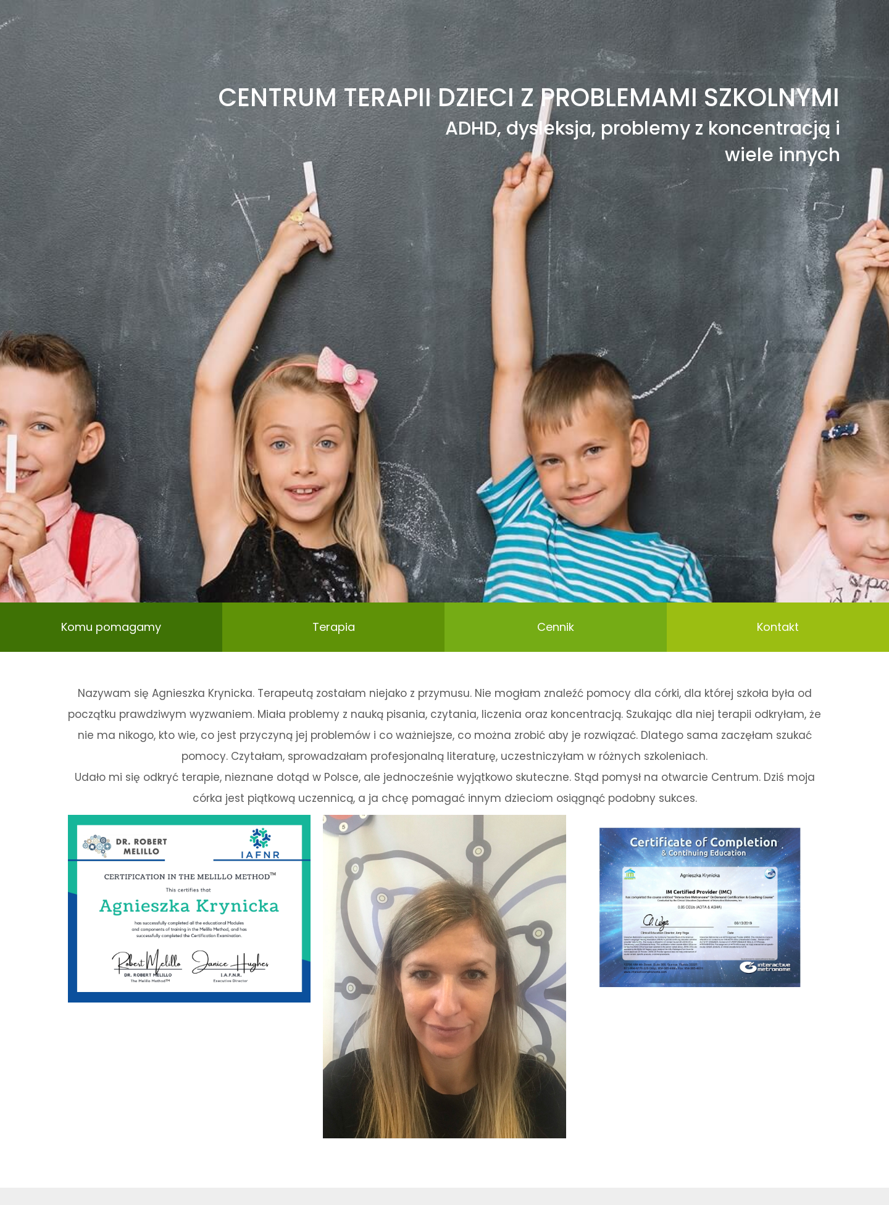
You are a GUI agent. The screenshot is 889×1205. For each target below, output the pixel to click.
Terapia (333, 627)
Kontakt (778, 627)
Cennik (555, 627)
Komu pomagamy (111, 627)
